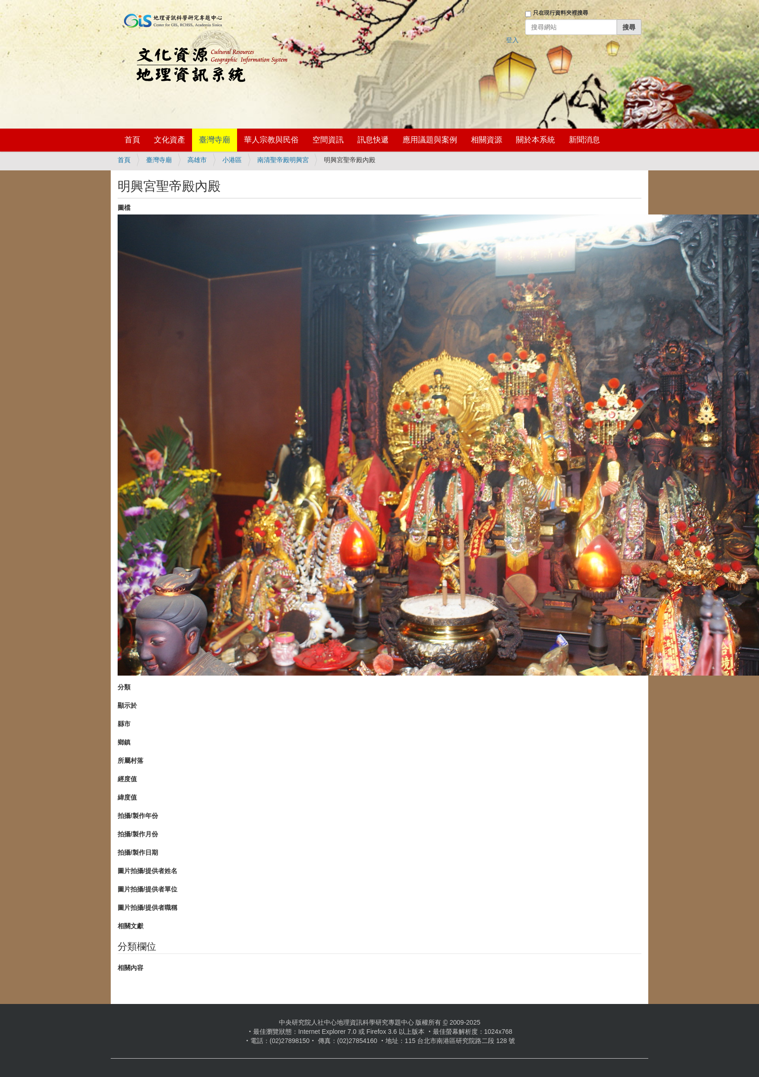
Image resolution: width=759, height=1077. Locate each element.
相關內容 (130, 967)
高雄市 (197, 160)
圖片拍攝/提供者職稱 (147, 907)
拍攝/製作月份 (138, 834)
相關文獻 (130, 926)
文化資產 (169, 139)
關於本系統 (535, 139)
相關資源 (486, 139)
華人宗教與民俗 (271, 139)
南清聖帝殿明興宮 (283, 160)
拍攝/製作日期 (138, 852)
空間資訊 (328, 139)
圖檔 (124, 207)
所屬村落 (130, 760)
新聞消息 (584, 139)
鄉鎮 (124, 742)
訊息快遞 (373, 139)
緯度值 (127, 797)
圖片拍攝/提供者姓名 (147, 870)
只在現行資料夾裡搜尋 (560, 13)
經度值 (127, 779)
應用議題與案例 (429, 139)
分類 (124, 687)
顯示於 (127, 705)
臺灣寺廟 (214, 139)
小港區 (232, 160)
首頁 (132, 139)
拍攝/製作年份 (138, 815)
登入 (512, 40)
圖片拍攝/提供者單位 (147, 889)
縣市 (124, 723)
